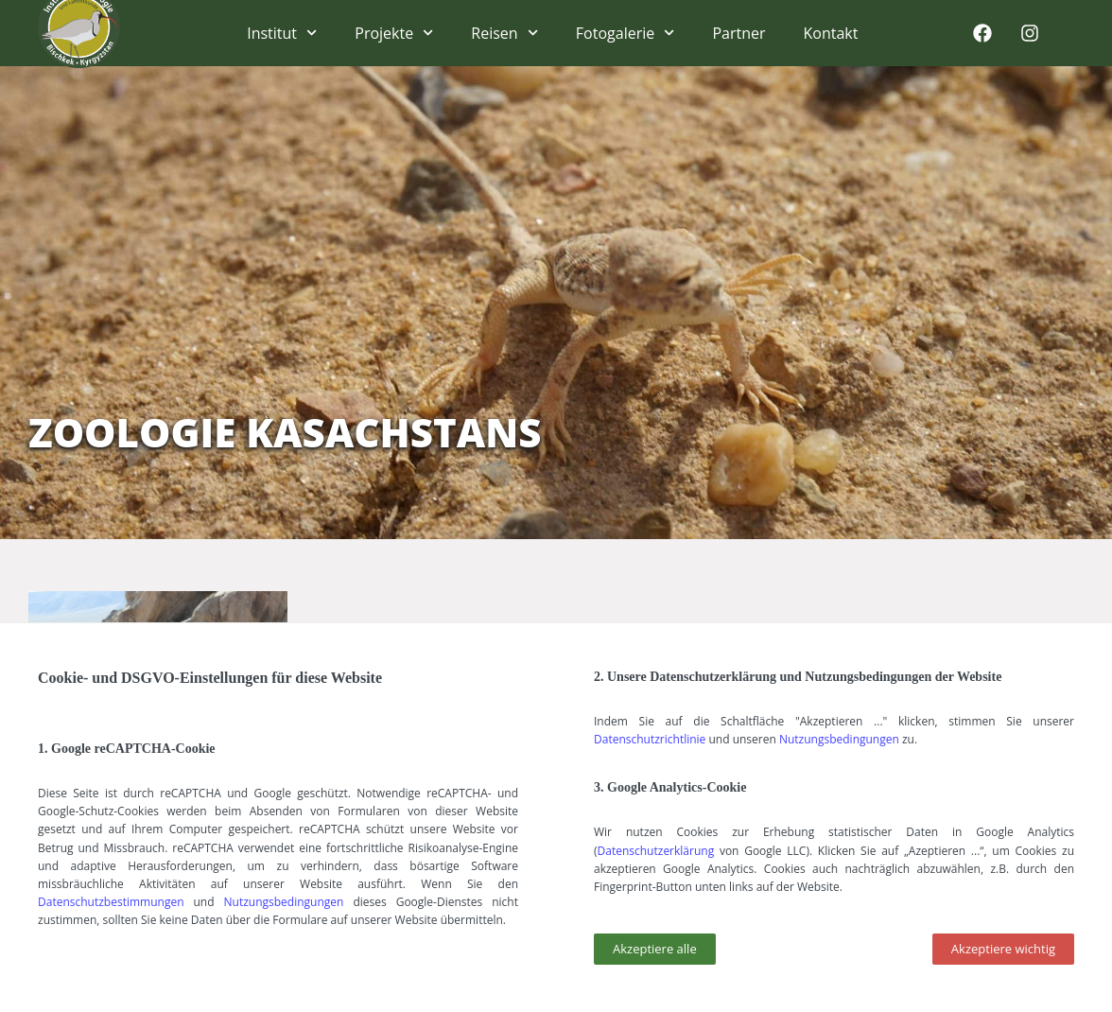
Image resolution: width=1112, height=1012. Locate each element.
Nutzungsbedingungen (284, 902)
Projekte (394, 32)
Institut (282, 32)
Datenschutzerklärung (656, 850)
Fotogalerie (625, 32)
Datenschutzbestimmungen (111, 902)
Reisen (504, 32)
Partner (738, 33)
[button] (655, 949)
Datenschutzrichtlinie (649, 739)
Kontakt (831, 33)
